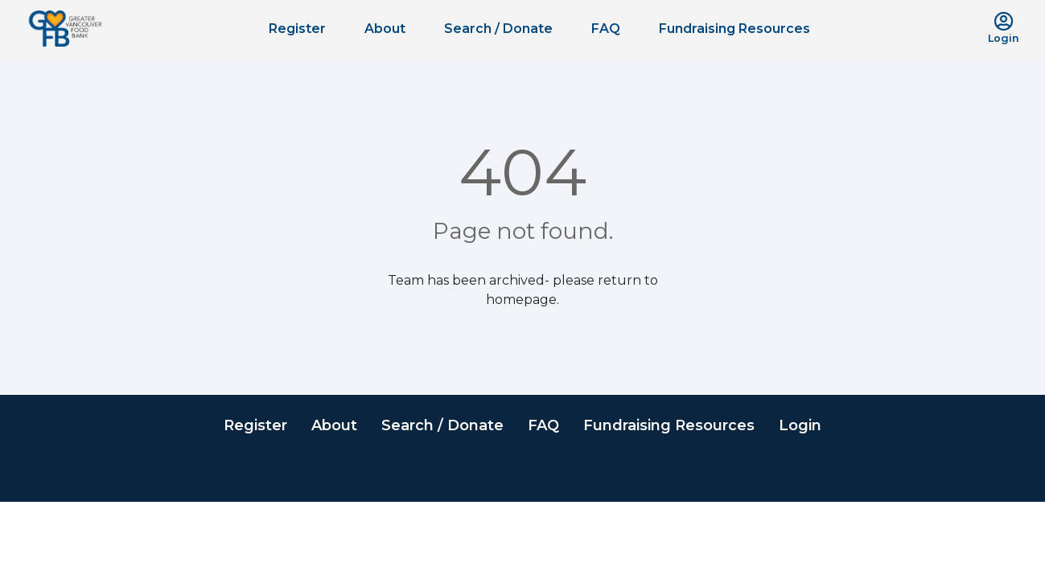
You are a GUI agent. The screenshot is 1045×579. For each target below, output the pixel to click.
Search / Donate (498, 28)
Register (297, 28)
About (384, 28)
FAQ (605, 28)
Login (800, 425)
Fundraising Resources (734, 28)
